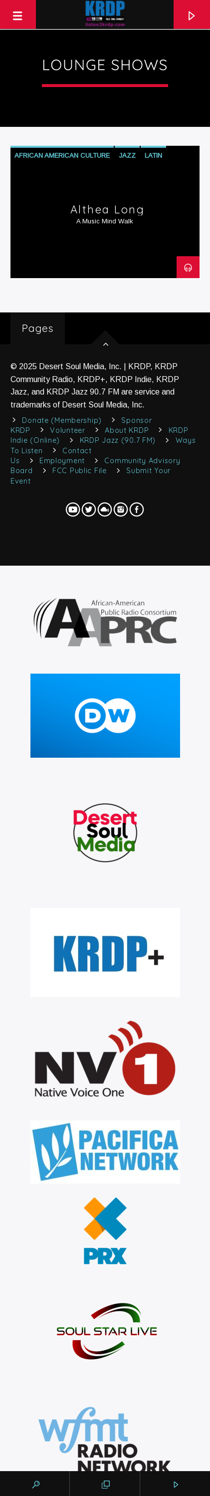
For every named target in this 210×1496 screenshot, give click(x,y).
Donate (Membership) (62, 420)
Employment (62, 460)
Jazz (127, 155)
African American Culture (62, 155)
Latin (153, 155)
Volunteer (67, 430)
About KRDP (127, 430)
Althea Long (107, 209)
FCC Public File (79, 470)
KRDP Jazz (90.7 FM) (118, 440)
